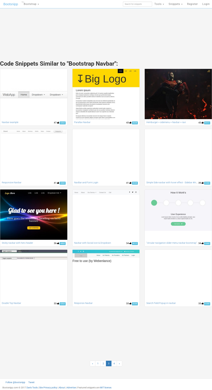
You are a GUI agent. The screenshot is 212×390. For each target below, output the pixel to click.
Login (206, 4)
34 (128, 243)
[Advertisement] (81, 31)
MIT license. (106, 387)
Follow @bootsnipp (15, 382)
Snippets (176, 4)
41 (56, 182)
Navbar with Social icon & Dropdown (92, 243)
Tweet (31, 382)
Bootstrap (30, 3)
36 (56, 243)
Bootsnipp (10, 4)
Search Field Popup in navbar (161, 303)
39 (201, 182)
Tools (159, 4)
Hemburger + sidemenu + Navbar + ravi (166, 122)
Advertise (71, 387)
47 (56, 122)
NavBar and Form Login (86, 182)
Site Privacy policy (48, 387)
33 (56, 303)
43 (128, 122)
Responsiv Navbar (83, 303)
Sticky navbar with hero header (17, 243)
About (62, 387)
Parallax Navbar (82, 122)
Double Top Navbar (11, 303)
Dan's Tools (32, 387)
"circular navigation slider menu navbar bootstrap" (171, 243)
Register (192, 4)
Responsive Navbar (11, 182)
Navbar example (10, 122)
